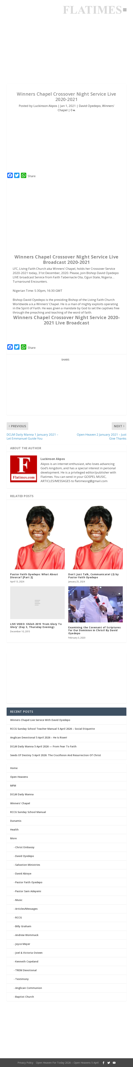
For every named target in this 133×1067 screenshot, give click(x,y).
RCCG (18, 917)
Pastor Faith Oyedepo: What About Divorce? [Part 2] (34, 576)
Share (32, 176)
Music (18, 900)
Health (14, 829)
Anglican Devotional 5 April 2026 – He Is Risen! (38, 737)
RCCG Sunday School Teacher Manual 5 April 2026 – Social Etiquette (52, 728)
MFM (13, 785)
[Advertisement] (66, 52)
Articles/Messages (26, 908)
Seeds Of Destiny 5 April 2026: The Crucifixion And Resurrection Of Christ (55, 755)
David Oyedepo (90, 106)
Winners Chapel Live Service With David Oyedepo (40, 720)
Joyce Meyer (22, 944)
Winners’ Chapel (20, 803)
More (13, 838)
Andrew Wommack (26, 935)
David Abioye (23, 873)
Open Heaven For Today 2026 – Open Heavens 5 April (67, 1062)
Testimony (22, 979)
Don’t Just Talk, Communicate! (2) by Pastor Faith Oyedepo (93, 576)
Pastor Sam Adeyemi (28, 891)
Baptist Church (24, 996)
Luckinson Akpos (45, 106)
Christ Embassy (25, 847)
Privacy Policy (25, 1062)
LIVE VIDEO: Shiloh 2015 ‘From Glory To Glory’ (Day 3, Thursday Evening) (36, 625)
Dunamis (15, 820)
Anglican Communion (28, 988)
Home (14, 768)
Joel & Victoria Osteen (29, 952)
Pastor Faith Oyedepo (28, 882)
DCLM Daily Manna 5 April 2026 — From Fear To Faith (43, 746)
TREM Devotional (26, 970)
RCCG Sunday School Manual (28, 812)
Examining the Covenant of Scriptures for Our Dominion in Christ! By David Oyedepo (94, 630)
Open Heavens (19, 776)
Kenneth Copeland (26, 961)
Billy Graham (23, 926)
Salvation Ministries (27, 864)
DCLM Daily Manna (22, 794)
